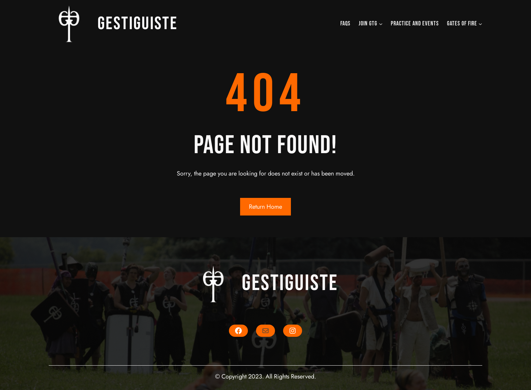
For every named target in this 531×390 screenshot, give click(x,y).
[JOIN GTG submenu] (381, 24)
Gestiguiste (138, 24)
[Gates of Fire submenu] (480, 24)
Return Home (265, 206)
